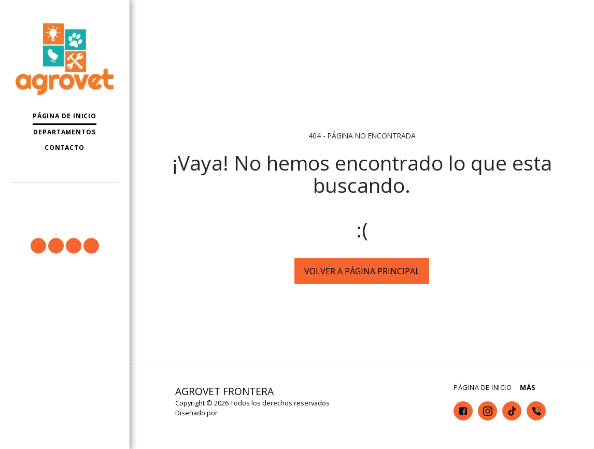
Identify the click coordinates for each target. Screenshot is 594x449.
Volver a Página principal (362, 271)
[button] (65, 197)
